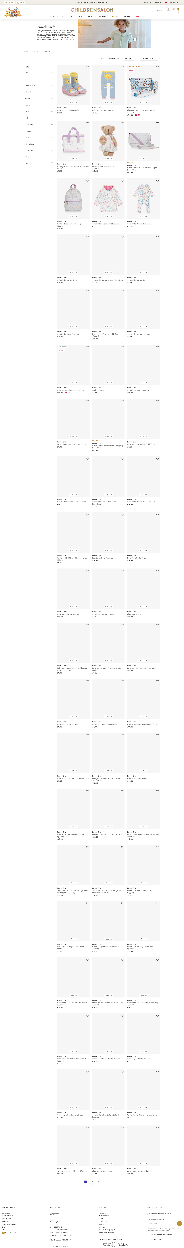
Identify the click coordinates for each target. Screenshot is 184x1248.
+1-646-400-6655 (60, 1219)
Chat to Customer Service (59, 1200)
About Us (102, 1205)
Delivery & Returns (8, 1205)
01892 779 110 (57, 1213)
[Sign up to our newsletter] (179, 1210)
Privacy (91, 1241)
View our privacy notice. (162, 1217)
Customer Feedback (9, 1211)
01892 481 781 (66, 1226)
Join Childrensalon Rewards (159, 1221)
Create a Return (7, 1202)
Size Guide (5, 1208)
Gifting (4, 1216)
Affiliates (102, 1213)
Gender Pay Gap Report (107, 1216)
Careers (101, 1211)
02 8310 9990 (62, 1216)
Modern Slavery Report (107, 1219)
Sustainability (103, 1208)
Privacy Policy (175, 1215)
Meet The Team (104, 1202)
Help (3, 1213)
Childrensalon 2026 (46, 1241)
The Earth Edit (154, 1226)
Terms (149, 1217)
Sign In (22, 3)
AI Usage (106, 1241)
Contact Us (6, 1199)
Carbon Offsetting (10, 1219)
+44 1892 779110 (65, 1222)
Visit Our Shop (103, 1199)
